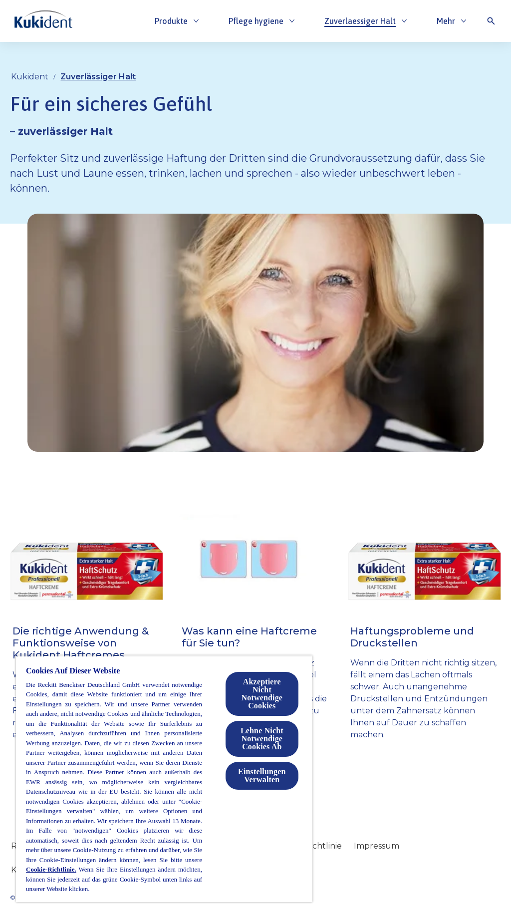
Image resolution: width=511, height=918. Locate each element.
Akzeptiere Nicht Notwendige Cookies (262, 693)
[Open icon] (491, 21)
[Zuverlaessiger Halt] (360, 21)
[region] (164, 778)
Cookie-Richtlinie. (51, 869)
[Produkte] (171, 21)
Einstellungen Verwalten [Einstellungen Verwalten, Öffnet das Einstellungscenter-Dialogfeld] (261, 775)
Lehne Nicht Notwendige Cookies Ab (262, 738)
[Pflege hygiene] (256, 21)
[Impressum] (376, 846)
